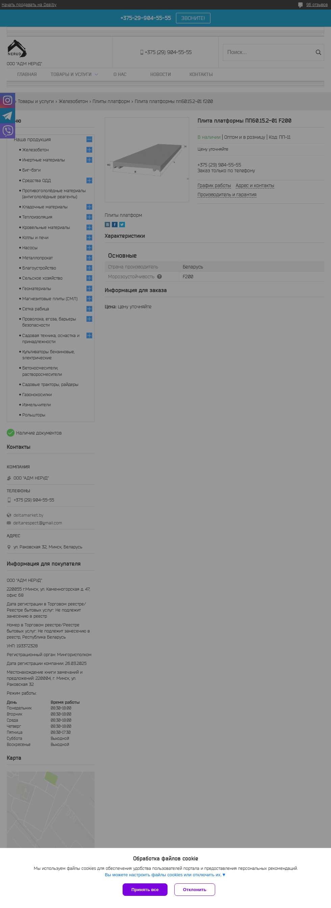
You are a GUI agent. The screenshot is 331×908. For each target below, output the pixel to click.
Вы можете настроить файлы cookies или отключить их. (163, 874)
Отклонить (194, 889)
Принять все (145, 889)
